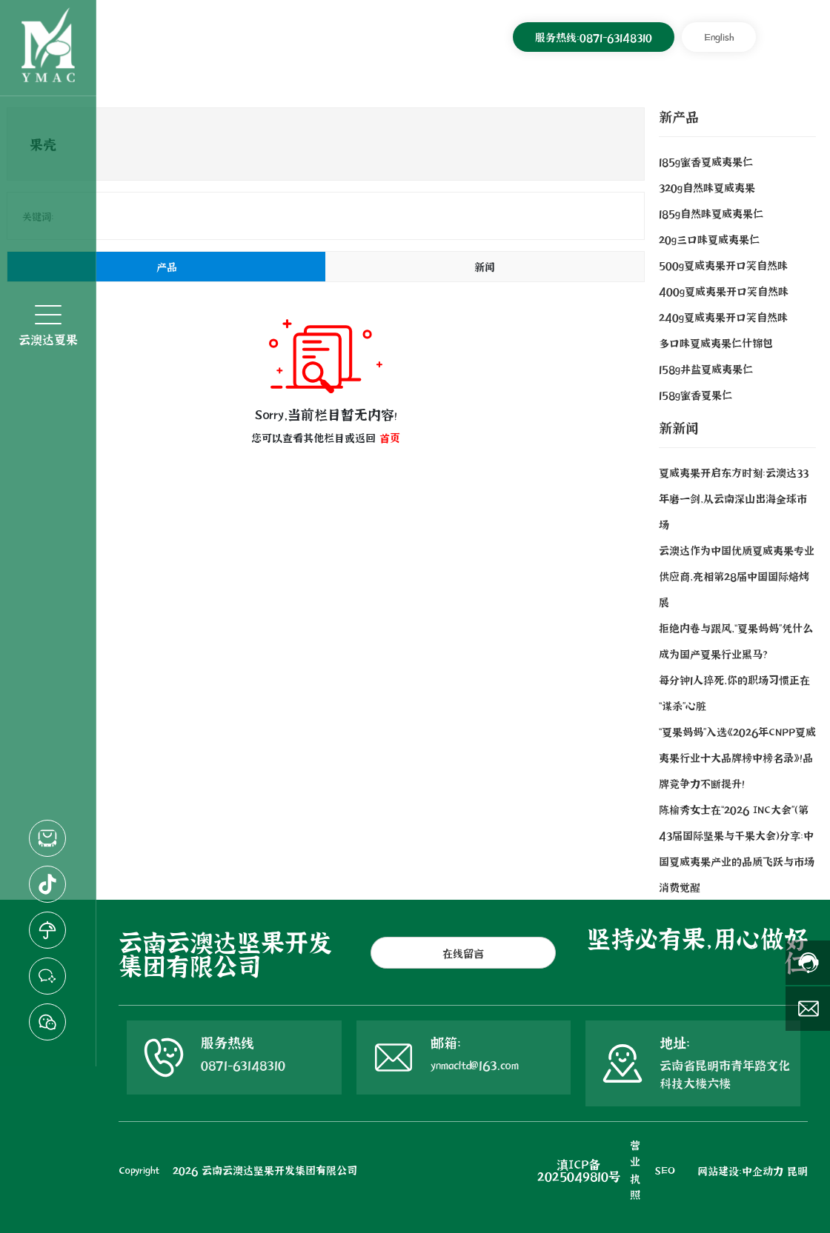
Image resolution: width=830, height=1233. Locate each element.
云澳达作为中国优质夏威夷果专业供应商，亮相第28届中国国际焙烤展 (736, 576)
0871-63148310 (243, 1064)
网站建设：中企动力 (740, 1170)
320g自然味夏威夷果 (707, 187)
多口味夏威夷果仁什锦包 (716, 342)
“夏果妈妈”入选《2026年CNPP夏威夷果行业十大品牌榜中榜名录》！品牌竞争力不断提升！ (737, 757)
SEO (664, 1170)
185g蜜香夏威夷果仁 (706, 161)
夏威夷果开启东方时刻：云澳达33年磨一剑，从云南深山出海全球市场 (734, 498)
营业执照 (635, 1169)
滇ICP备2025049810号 (578, 1169)
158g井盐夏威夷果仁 (706, 368)
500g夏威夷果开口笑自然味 (723, 265)
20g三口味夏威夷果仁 (709, 239)
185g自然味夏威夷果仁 (711, 213)
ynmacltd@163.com (475, 1064)
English (719, 37)
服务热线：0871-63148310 (593, 37)
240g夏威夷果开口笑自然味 (723, 317)
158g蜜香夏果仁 (695, 394)
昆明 (797, 1170)
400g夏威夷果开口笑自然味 (723, 291)
